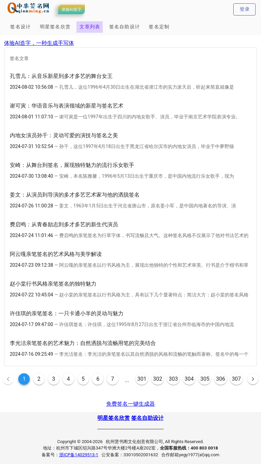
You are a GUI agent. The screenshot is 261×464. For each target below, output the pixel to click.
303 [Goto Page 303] (173, 379)
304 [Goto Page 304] (189, 379)
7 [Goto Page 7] (112, 379)
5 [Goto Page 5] (83, 379)
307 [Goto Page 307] (236, 379)
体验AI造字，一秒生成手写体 (39, 43)
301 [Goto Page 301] (141, 379)
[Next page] (252, 379)
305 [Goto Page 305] (204, 379)
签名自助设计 (147, 418)
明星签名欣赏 (113, 418)
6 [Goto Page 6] (97, 379)
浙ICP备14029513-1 (78, 454)
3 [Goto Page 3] (53, 379)
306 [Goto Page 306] (220, 379)
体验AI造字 (71, 9)
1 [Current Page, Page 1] (24, 379)
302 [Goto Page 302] (157, 379)
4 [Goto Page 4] (68, 379)
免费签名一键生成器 (130, 404)
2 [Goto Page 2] (39, 379)
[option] (130, 81)
